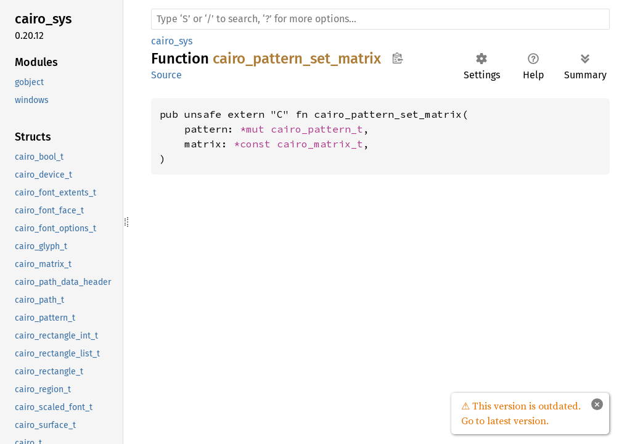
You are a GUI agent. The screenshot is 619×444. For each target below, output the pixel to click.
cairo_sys (171, 41)
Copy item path (397, 57)
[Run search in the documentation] (380, 19)
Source (166, 75)
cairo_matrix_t (320, 144)
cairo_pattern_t (317, 129)
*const (255, 144)
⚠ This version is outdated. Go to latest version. (521, 413)
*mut (255, 129)
